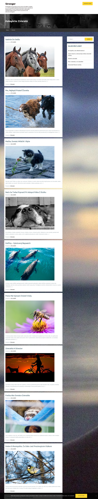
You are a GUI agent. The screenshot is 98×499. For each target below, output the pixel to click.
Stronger (10, 3)
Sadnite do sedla (12, 39)
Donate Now (87, 3)
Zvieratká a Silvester (14, 348)
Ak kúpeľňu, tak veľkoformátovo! (76, 50)
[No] (96, 496)
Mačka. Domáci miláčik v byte (17, 141)
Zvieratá (12, 84)
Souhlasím (81, 495)
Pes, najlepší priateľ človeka (17, 90)
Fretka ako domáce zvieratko (17, 395)
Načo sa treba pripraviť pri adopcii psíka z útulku (26, 192)
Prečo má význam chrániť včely (18, 296)
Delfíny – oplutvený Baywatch (18, 243)
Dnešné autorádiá (72, 58)
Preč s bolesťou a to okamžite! (75, 61)
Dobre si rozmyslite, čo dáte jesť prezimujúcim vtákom (28, 446)
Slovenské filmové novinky (74, 64)
